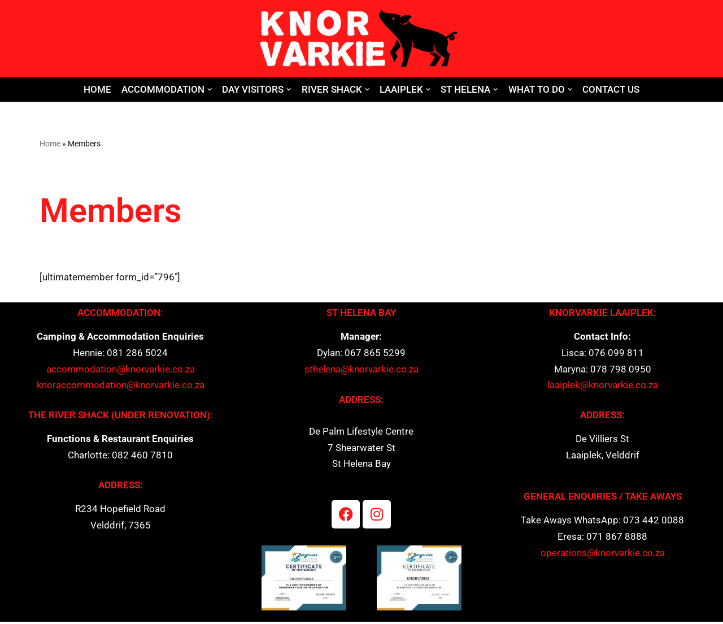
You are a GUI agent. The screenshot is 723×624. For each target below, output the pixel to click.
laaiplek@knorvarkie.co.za (602, 386)
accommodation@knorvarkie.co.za (120, 370)
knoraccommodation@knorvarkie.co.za (120, 386)
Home (97, 89)
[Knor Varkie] (361, 38)
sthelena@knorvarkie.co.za (361, 370)
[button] (209, 89)
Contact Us (611, 89)
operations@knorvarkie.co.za (603, 555)
